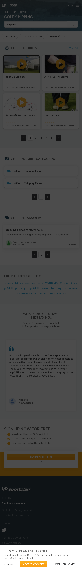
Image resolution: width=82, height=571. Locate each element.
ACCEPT (33, 564)
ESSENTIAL (65, 564)
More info (8, 564)
